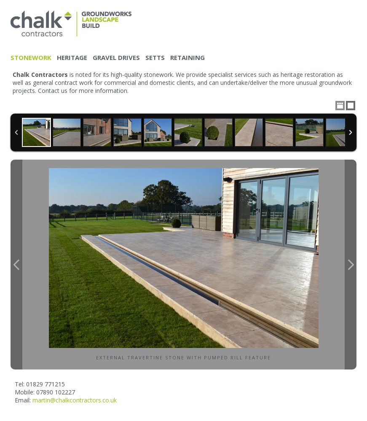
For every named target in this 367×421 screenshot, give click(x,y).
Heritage (72, 57)
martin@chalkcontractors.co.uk (74, 400)
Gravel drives (116, 57)
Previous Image (16, 264)
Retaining (187, 57)
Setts (155, 57)
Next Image (350, 264)
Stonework (31, 57)
